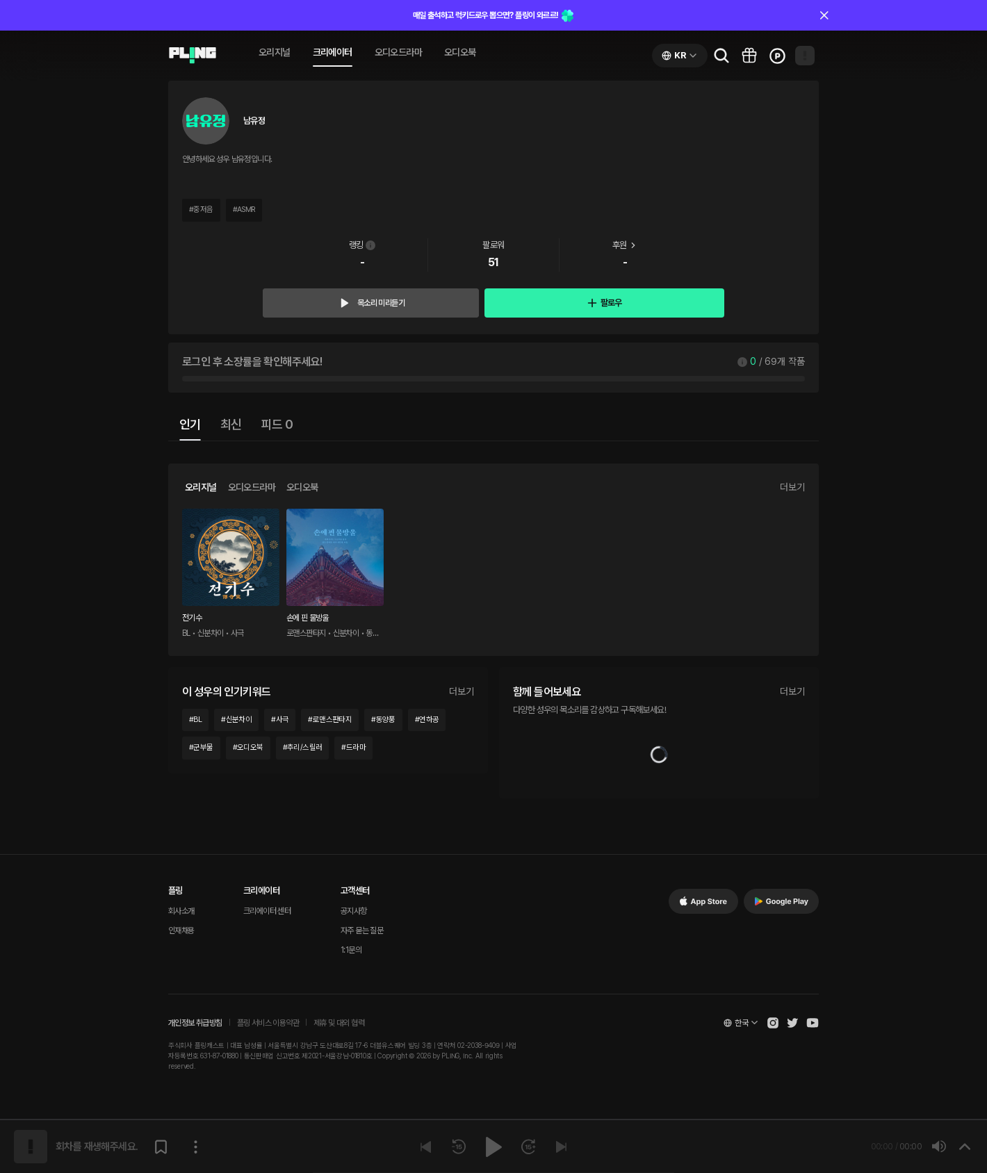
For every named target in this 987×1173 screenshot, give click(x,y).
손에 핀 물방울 (307, 618)
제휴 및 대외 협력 (338, 1023)
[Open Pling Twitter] (792, 1023)
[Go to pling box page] (749, 55)
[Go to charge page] (777, 55)
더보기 (792, 487)
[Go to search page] (721, 55)
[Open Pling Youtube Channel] (812, 1023)
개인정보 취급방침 (195, 1023)
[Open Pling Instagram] (772, 1023)
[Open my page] (805, 55)
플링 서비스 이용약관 (268, 1023)
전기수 (192, 618)
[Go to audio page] (192, 55)
